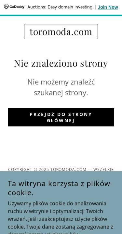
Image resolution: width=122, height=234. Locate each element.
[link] (61, 31)
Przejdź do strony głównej (61, 117)
